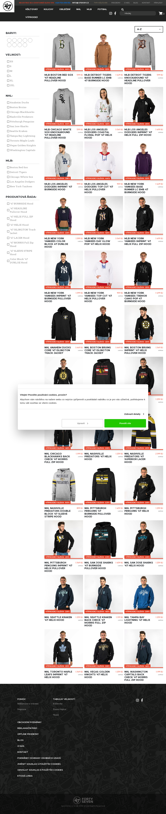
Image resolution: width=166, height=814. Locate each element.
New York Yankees (21, 186)
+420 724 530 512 (63, 3)
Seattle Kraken (18, 131)
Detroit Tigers (18, 172)
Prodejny (115, 3)
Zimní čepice (59, 709)
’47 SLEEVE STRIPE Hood (21, 253)
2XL (12, 85)
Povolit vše (125, 423)
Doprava (21, 709)
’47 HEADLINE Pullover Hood (18, 210)
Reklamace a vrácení (28, 703)
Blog (135, 3)
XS (11, 61)
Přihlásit (158, 3)
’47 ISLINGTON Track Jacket (23, 231)
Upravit (82, 423)
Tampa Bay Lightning (22, 136)
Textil (56, 715)
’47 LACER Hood (19, 238)
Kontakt (146, 3)
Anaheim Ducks (19, 102)
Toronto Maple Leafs (22, 140)
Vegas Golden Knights (23, 145)
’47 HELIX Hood (19, 225)
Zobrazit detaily (132, 414)
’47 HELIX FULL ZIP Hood (21, 218)
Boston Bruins (18, 107)
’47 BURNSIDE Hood (21, 203)
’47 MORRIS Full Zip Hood (21, 244)
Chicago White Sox (21, 177)
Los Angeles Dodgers (22, 181)
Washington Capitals (22, 150)
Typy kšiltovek (100, 3)
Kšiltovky (58, 703)
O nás (126, 3)
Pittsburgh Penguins (22, 121)
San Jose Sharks (19, 126)
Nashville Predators (21, 116)
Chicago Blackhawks (22, 112)
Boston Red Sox (19, 167)
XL (11, 80)
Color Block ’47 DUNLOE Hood (19, 261)
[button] (149, 29)
